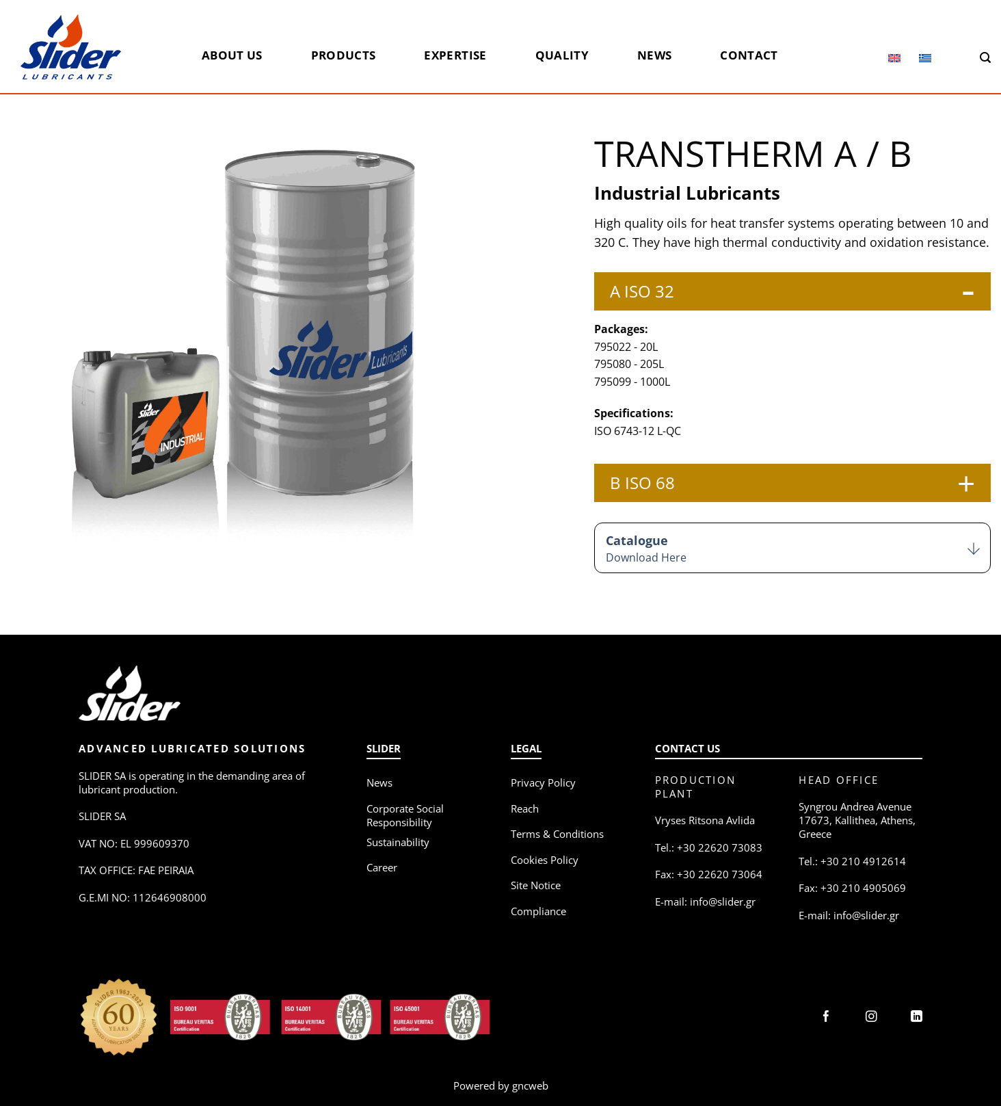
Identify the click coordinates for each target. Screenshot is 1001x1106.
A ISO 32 (642, 291)
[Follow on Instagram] (871, 1017)
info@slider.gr (723, 901)
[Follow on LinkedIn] (916, 1017)
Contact (748, 55)
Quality (562, 55)
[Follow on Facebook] (826, 1017)
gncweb (530, 1085)
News (654, 55)
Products (343, 55)
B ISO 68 (642, 482)
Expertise (455, 55)
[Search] (985, 57)
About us (232, 55)
